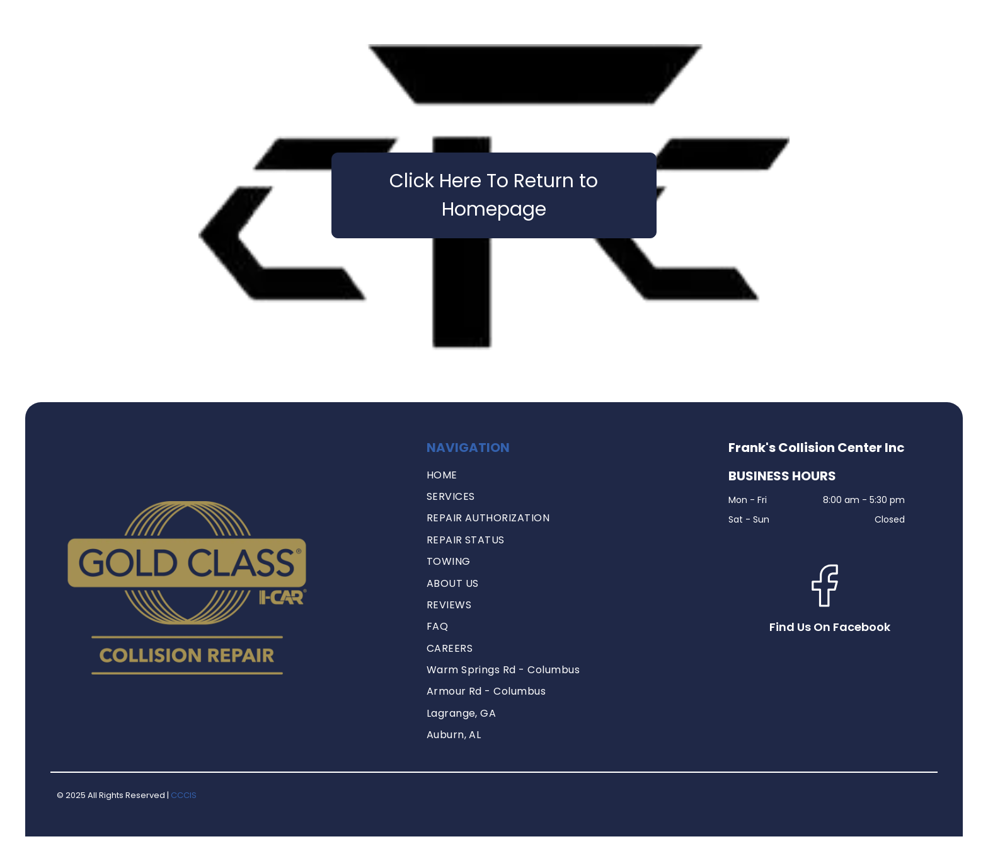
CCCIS (184, 795)
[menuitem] (568, 475)
